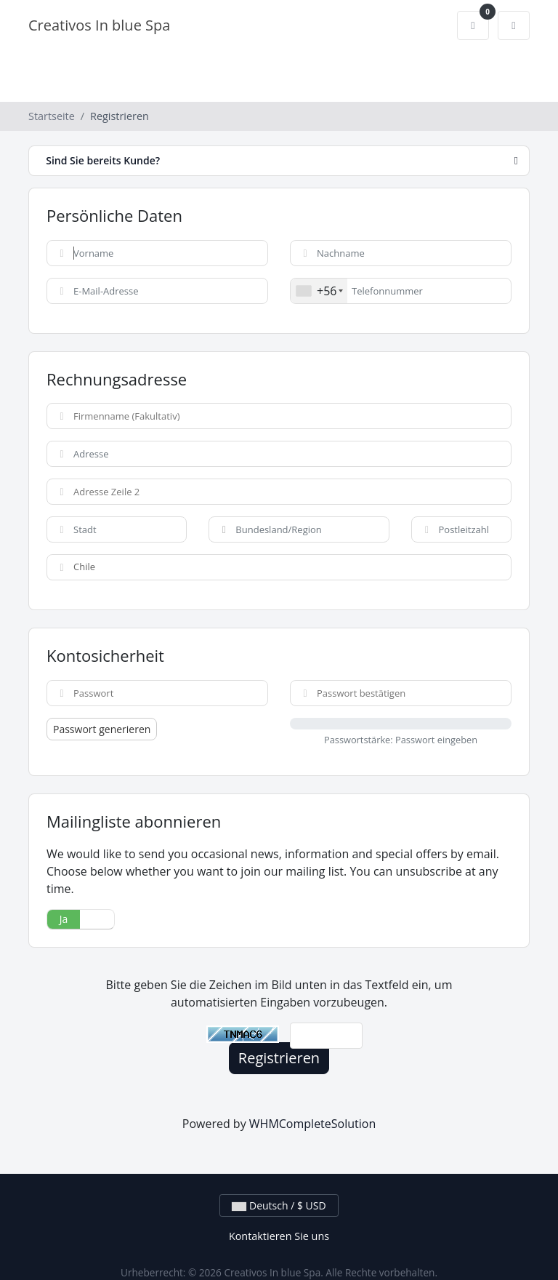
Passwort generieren (101, 729)
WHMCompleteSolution (312, 1124)
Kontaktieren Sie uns (279, 1236)
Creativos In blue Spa (99, 25)
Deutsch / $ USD (279, 1205)
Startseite (51, 116)
